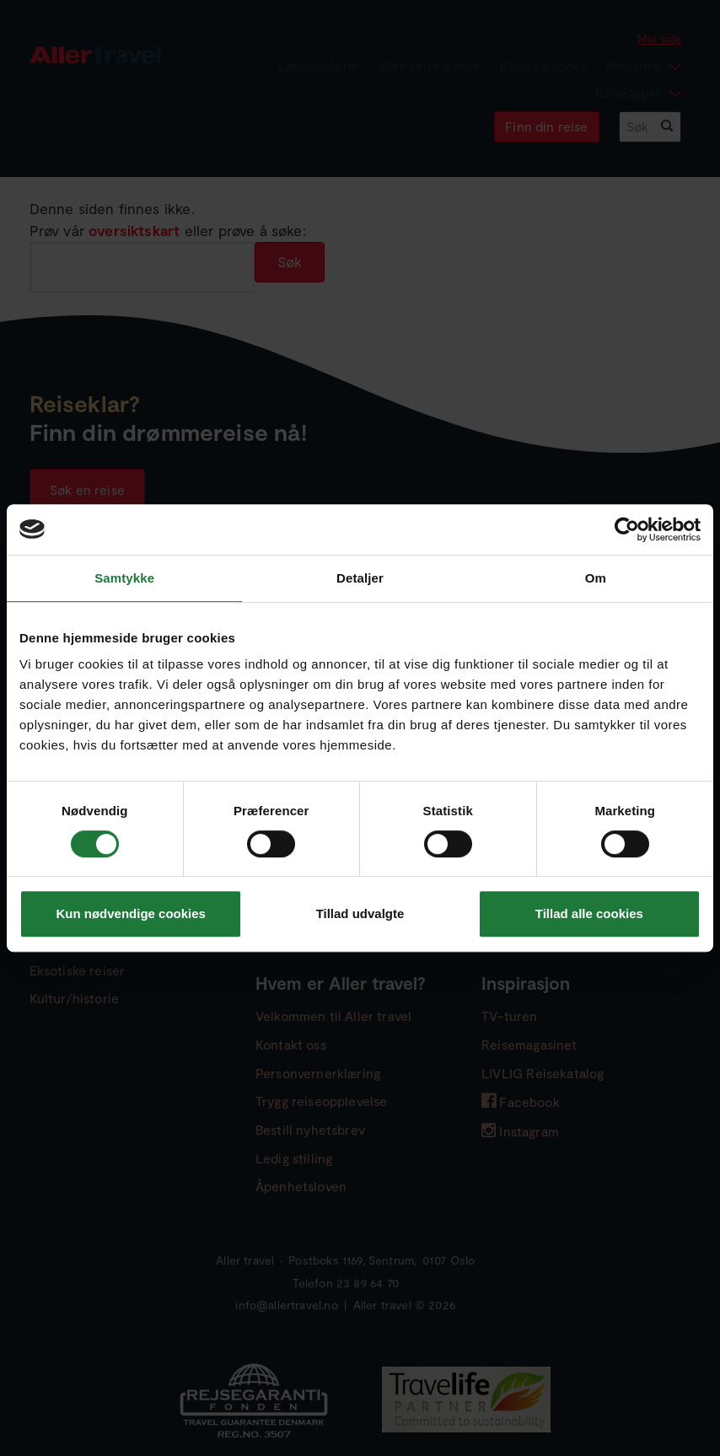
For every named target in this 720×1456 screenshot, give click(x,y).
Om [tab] (595, 578)
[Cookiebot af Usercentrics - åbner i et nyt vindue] (627, 529)
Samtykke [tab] (124, 578)
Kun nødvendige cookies (131, 913)
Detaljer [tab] (360, 578)
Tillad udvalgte (360, 913)
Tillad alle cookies (589, 913)
